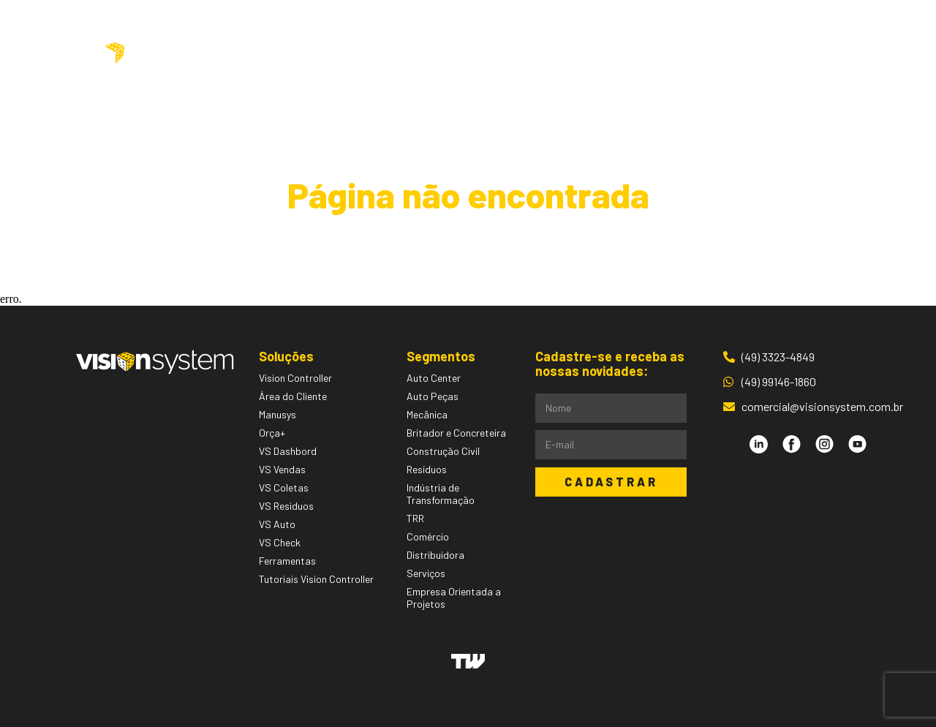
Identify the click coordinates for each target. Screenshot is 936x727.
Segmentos (476, 53)
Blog (624, 53)
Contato (685, 53)
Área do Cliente (789, 53)
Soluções (379, 53)
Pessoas (563, 53)
